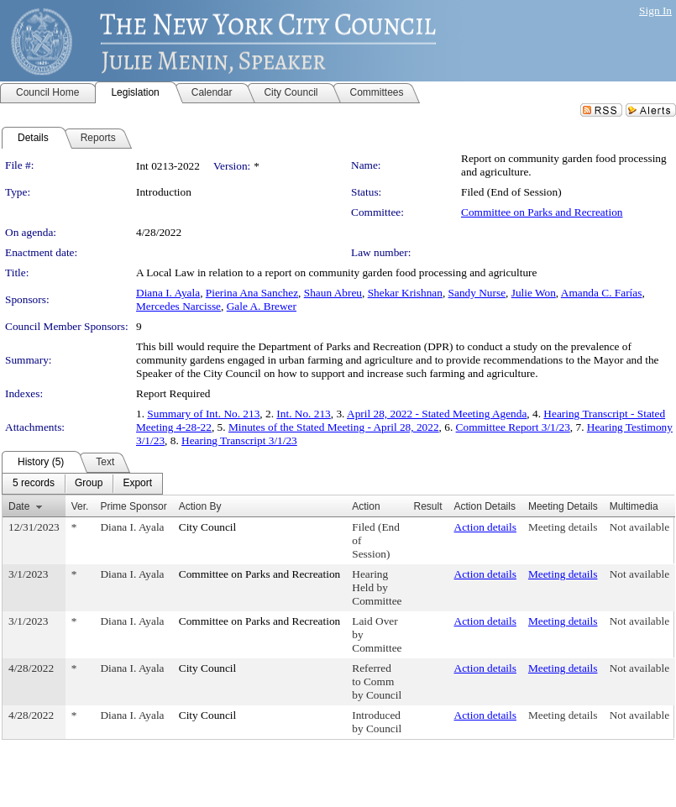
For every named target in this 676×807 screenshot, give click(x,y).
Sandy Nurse (477, 292)
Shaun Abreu (333, 292)
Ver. (80, 506)
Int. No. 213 (303, 413)
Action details (485, 527)
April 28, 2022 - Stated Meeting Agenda (437, 413)
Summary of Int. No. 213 (203, 413)
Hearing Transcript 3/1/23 (239, 440)
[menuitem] (34, 484)
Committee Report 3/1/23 (513, 427)
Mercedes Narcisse (178, 306)
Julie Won (533, 292)
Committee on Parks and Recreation (541, 212)
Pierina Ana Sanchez (252, 292)
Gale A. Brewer (261, 306)
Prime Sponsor (133, 506)
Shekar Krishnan (405, 292)
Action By (200, 506)
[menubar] (82, 484)
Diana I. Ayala (168, 292)
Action (366, 506)
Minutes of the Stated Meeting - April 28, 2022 (333, 427)
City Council (208, 527)
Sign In (655, 10)
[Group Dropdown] (89, 484)
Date (18, 506)
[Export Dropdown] (137, 484)
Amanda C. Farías (601, 292)
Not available (639, 527)
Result (428, 506)
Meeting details (563, 527)
